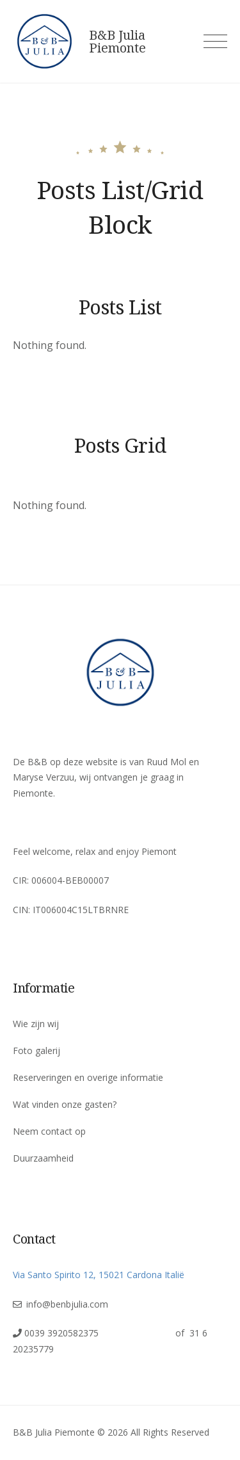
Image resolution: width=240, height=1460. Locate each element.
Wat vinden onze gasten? (64, 1104)
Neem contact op (49, 1131)
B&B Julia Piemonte (117, 41)
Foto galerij (36, 1050)
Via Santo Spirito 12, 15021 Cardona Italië (98, 1275)
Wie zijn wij (36, 1024)
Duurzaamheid (43, 1158)
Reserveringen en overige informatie (88, 1077)
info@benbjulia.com (67, 1304)
